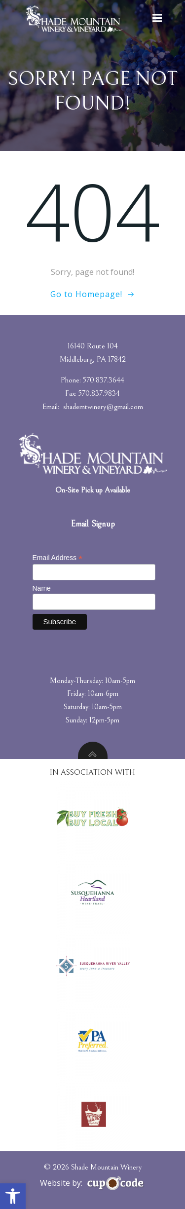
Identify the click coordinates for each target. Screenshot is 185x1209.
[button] (13, 1196)
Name (42, 588)
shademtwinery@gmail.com (103, 406)
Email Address (58, 558)
